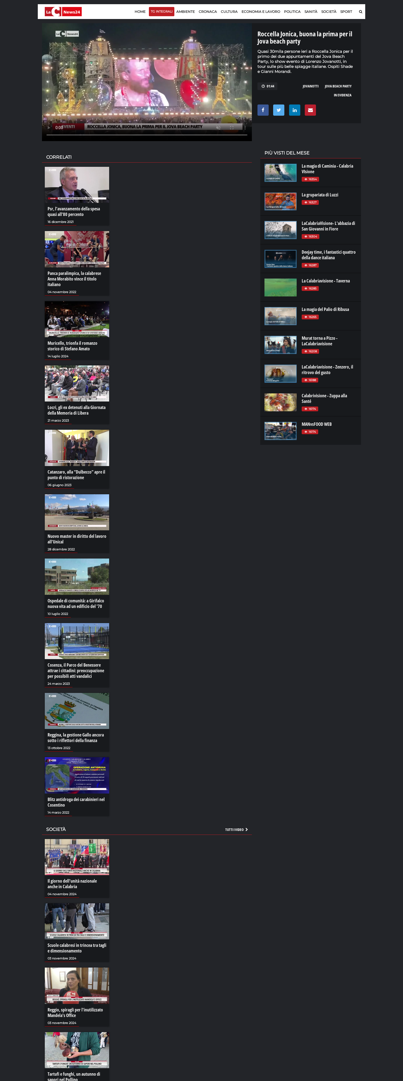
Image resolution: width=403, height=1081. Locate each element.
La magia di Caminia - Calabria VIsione (327, 169)
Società (328, 11)
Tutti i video (237, 829)
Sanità (310, 11)
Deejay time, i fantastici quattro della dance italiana (329, 255)
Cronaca (208, 11)
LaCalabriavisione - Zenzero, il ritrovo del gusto (327, 370)
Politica (292, 11)
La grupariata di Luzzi (320, 195)
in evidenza (343, 95)
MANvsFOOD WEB (317, 424)
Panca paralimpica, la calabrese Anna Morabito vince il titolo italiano (74, 279)
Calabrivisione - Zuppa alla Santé (324, 398)
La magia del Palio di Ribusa (325, 309)
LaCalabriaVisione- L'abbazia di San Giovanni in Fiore (328, 226)
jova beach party (338, 86)
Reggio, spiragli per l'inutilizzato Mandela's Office (75, 1012)
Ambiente (185, 11)
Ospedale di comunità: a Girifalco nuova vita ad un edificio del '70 (76, 603)
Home (140, 11)
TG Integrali (161, 11)
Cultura (229, 11)
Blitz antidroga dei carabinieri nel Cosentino (76, 802)
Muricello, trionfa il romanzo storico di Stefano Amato (72, 346)
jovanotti (310, 86)
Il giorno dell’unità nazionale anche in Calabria (72, 884)
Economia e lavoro (261, 11)
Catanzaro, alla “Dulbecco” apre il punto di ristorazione (76, 475)
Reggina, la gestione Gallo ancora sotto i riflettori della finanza (76, 737)
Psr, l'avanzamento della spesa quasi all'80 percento (74, 211)
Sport (346, 11)
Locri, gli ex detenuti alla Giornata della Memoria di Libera (77, 410)
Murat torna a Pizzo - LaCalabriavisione (320, 341)
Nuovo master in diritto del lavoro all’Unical (77, 539)
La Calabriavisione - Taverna (326, 281)
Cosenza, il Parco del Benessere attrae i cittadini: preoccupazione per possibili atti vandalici (76, 670)
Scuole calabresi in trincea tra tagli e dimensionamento (77, 948)
